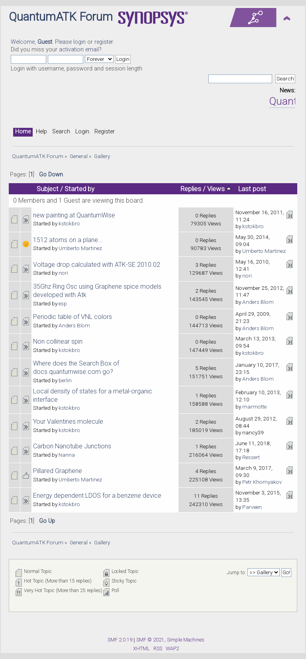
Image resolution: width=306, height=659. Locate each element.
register (103, 42)
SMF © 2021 (150, 640)
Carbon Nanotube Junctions (72, 446)
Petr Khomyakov (262, 482)
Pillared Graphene (57, 471)
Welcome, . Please (42, 42)
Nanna (67, 455)
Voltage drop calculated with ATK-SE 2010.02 (96, 264)
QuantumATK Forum (61, 16)
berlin (65, 380)
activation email (79, 49)
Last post (252, 189)
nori (63, 273)
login (79, 42)
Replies (190, 189)
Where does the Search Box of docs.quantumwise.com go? (76, 367)
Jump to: (236, 572)
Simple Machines (185, 640)
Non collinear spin (57, 341)
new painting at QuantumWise (74, 215)
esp (63, 303)
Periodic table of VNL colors (72, 317)
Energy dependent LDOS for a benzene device (97, 495)
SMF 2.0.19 (120, 640)
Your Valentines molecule (68, 421)
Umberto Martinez (80, 248)
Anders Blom (258, 302)
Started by (79, 189)
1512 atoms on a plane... (68, 240)
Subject (48, 189)
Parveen (252, 507)
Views (219, 189)
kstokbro (69, 223)
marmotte (254, 406)
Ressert (251, 457)
